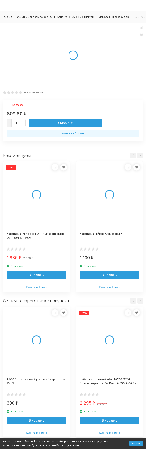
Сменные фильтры (83, 17)
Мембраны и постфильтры (115, 17)
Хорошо (136, 443)
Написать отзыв (34, 92)
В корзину (65, 123)
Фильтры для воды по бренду (34, 17)
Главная (7, 17)
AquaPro (62, 17)
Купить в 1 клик (73, 133)
